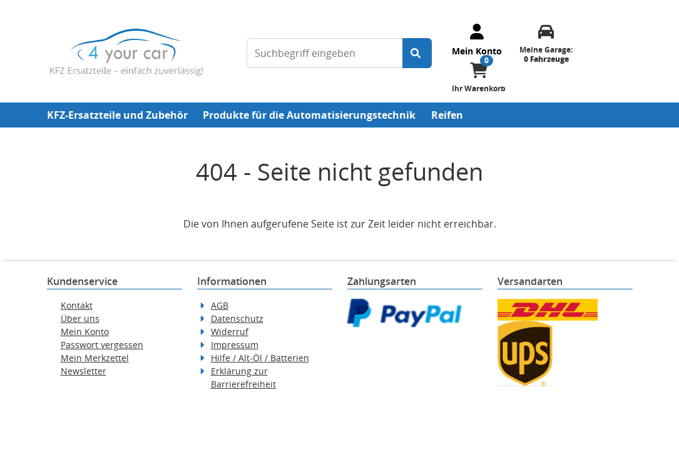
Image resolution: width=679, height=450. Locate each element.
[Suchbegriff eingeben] (325, 53)
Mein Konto (85, 332)
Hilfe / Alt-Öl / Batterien (260, 358)
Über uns (80, 318)
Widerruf (229, 332)
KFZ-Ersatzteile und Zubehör (117, 115)
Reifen (447, 115)
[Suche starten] (417, 53)
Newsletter (83, 371)
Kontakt (77, 305)
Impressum (234, 345)
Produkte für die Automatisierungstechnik (309, 115)
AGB (219, 305)
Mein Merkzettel (95, 358)
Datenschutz (237, 318)
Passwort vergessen (102, 345)
